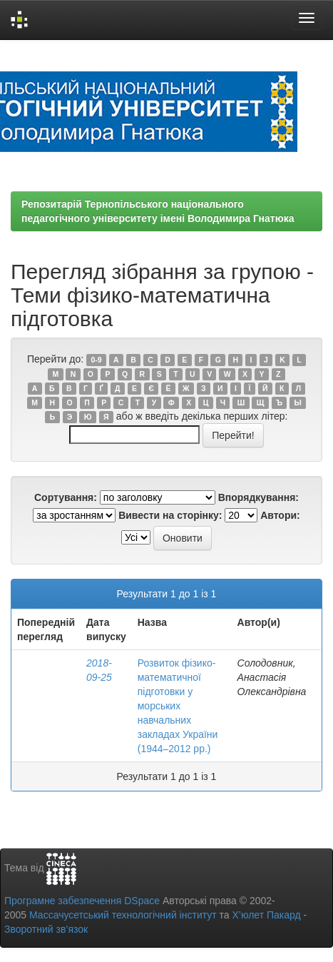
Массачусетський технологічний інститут (123, 915)
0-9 (96, 359)
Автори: (280, 515)
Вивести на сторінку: (170, 515)
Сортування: (65, 497)
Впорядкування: (258, 497)
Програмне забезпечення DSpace (82, 900)
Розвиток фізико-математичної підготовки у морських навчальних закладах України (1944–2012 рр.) (178, 705)
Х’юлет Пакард (266, 915)
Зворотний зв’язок (46, 929)
